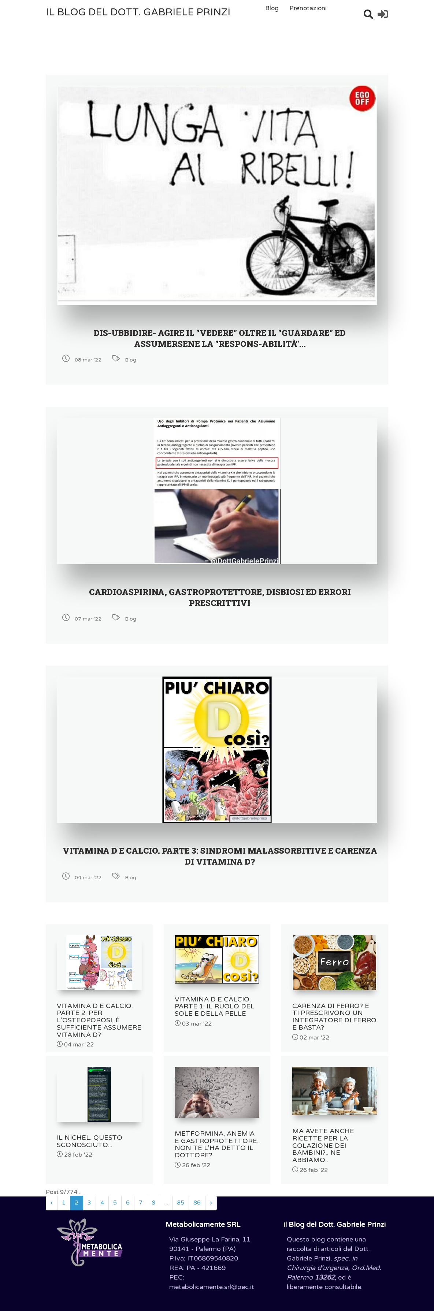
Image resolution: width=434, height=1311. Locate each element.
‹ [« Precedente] (52, 1195)
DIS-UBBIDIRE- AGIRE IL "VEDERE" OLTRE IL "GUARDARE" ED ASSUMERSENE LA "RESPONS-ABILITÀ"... (220, 338)
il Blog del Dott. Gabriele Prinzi (138, 12)
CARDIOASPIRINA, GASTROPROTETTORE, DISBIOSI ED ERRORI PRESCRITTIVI (220, 597)
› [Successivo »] (211, 1195)
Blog (272, 8)
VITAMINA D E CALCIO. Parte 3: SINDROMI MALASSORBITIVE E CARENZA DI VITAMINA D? (219, 855)
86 (197, 1195)
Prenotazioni (308, 8)
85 (180, 1195)
